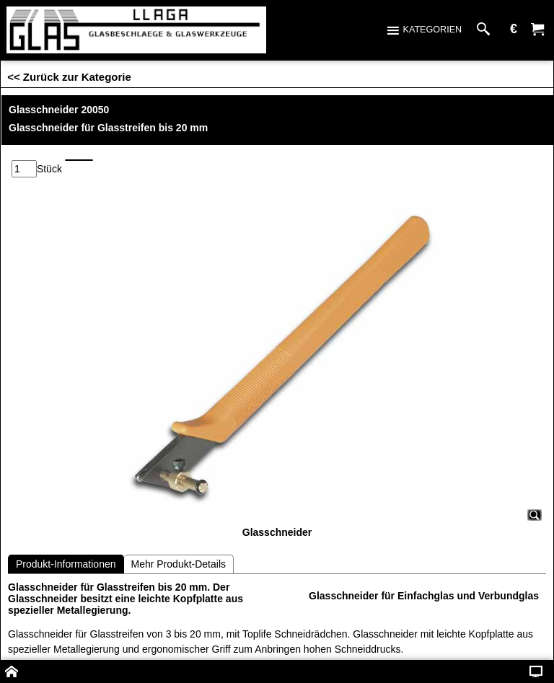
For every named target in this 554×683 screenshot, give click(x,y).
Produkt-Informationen (66, 564)
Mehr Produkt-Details (179, 564)
